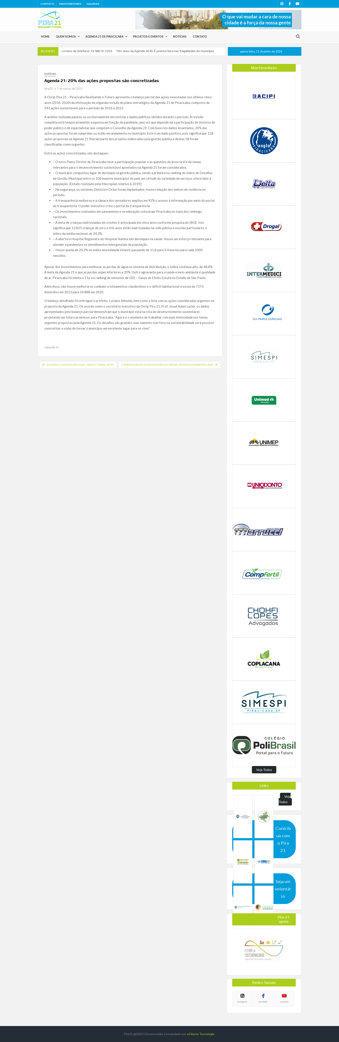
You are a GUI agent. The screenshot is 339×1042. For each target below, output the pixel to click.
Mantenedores (70, 3)
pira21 (48, 88)
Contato (47, 3)
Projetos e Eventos (148, 36)
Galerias (92, 3)
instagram (242, 1001)
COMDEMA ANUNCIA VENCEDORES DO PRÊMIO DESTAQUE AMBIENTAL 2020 (167, 364)
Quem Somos (66, 36)
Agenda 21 (51, 347)
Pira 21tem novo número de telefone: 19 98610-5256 (75, 51)
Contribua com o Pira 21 (283, 839)
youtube (284, 1001)
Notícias (180, 36)
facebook (263, 1001)
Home (45, 36)
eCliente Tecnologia (200, 1034)
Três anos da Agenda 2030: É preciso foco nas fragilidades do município (165, 51)
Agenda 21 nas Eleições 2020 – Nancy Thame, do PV (80, 364)
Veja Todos (264, 770)
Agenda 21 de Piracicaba (104, 36)
